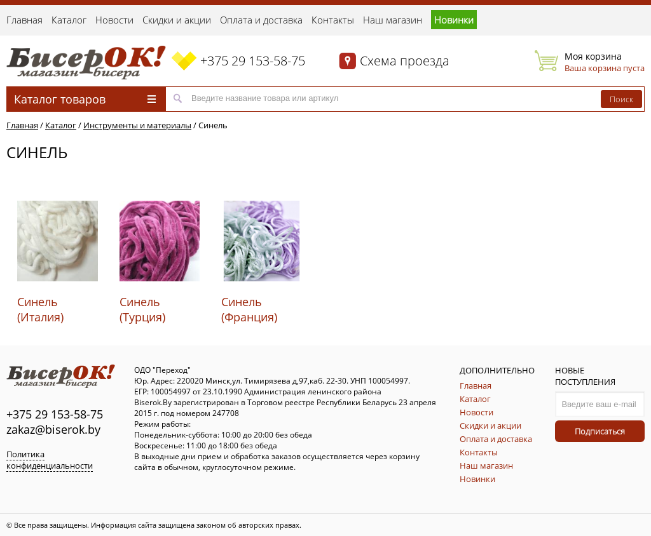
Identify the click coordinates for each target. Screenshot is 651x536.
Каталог (68, 19)
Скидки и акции (176, 19)
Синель (213, 125)
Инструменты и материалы (137, 125)
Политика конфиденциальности (49, 459)
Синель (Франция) (249, 309)
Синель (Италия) (40, 309)
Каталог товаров (85, 99)
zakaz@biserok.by (53, 429)
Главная (24, 19)
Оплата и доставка (261, 19)
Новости (114, 19)
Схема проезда (404, 60)
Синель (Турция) (142, 309)
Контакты (333, 19)
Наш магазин (392, 19)
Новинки (454, 19)
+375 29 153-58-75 (252, 60)
